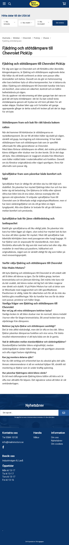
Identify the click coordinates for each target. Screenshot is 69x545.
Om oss (55, 437)
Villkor (36, 437)
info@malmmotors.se (13, 442)
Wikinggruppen (40, 542)
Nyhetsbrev (56, 440)
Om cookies (57, 444)
